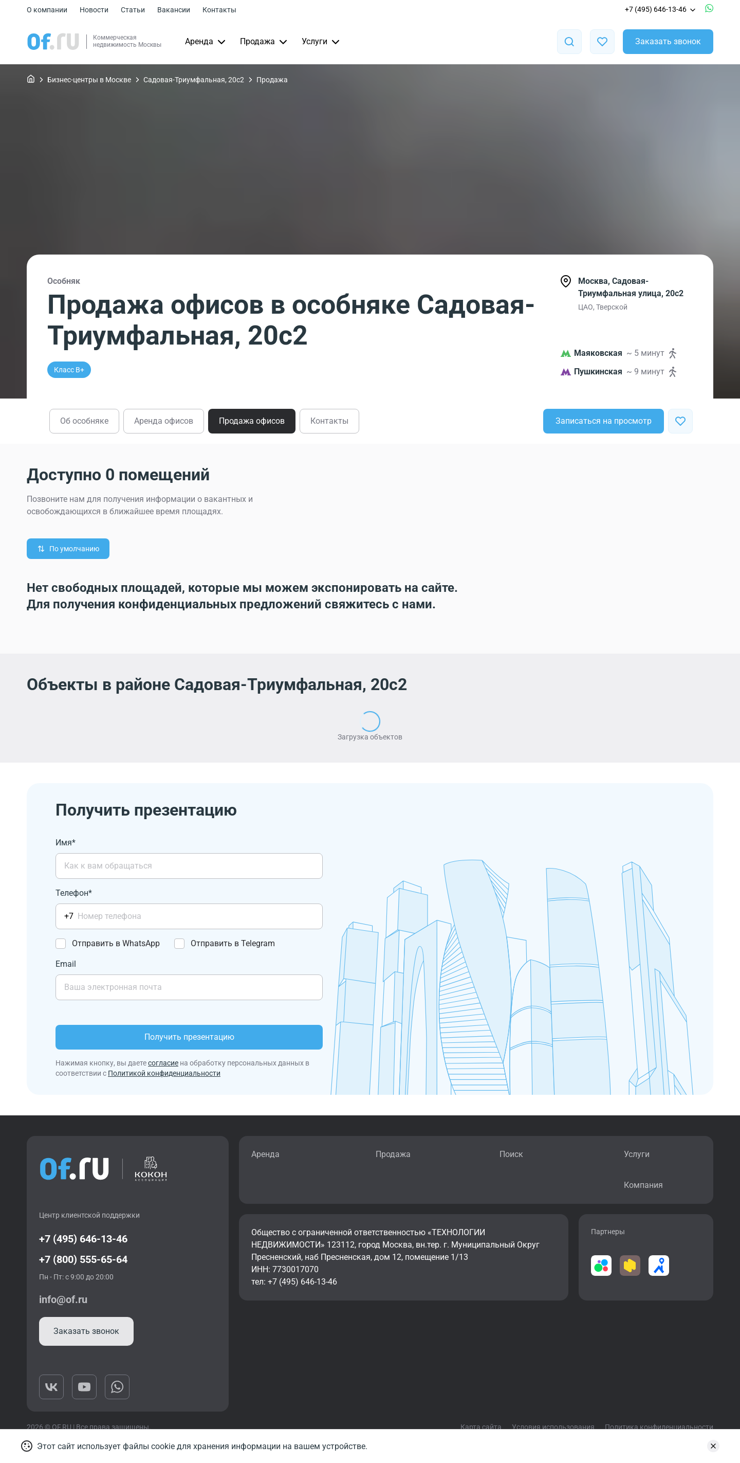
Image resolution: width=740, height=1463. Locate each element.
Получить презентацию (189, 1037)
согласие (163, 1063)
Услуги (322, 41)
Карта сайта (481, 1427)
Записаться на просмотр (604, 421)
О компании (47, 10)
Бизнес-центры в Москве (89, 80)
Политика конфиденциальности (659, 1427)
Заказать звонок (668, 41)
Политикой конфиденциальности (164, 1073)
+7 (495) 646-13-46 (661, 9)
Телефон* (73, 893)
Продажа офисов (252, 421)
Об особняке (84, 421)
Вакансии (173, 10)
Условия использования (553, 1427)
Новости (94, 10)
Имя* (65, 842)
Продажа (264, 41)
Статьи (133, 10)
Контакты (219, 10)
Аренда (206, 41)
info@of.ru (63, 1299)
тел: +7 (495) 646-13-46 (294, 1282)
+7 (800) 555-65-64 (83, 1259)
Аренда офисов (163, 421)
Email (65, 964)
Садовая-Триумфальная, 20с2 (193, 80)
